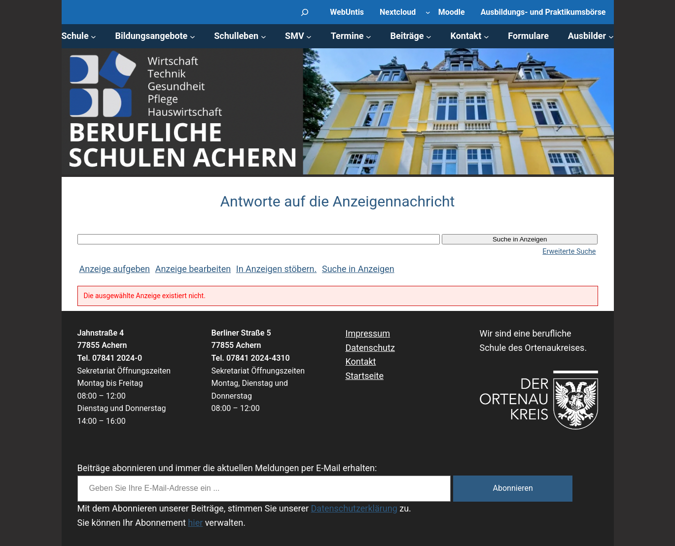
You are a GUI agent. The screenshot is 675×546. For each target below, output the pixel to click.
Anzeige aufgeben (114, 269)
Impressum (368, 333)
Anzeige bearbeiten (193, 269)
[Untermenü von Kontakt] (486, 36)
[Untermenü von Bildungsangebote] (192, 36)
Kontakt (361, 361)
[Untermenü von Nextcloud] (428, 12)
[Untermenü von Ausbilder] (611, 36)
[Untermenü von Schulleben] (263, 36)
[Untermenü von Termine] (368, 36)
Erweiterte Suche (569, 251)
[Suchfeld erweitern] (304, 12)
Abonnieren (513, 488)
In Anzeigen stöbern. (276, 269)
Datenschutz (370, 347)
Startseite (365, 376)
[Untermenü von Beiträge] (428, 36)
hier (195, 522)
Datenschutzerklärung (354, 508)
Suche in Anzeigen (358, 269)
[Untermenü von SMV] (309, 36)
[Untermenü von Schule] (93, 36)
